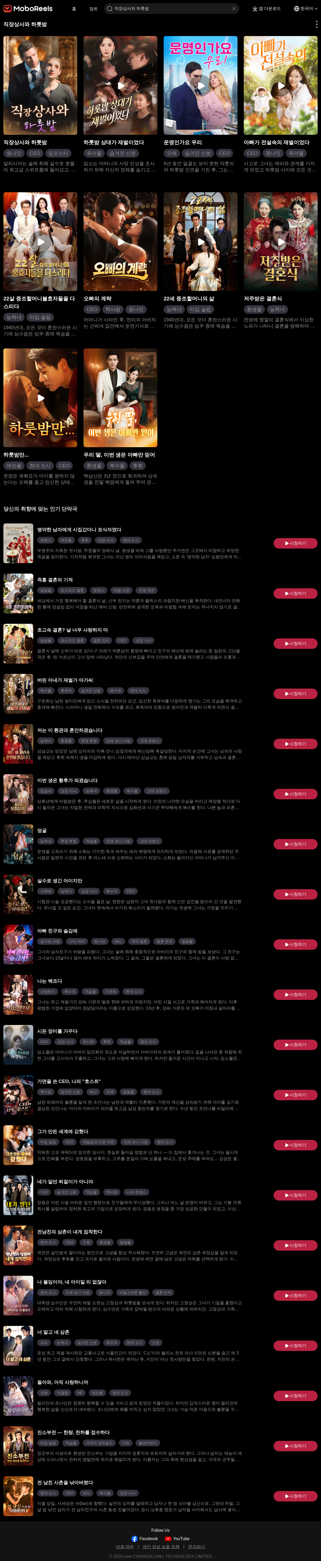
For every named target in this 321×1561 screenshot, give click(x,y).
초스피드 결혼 (72, 590)
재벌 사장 (121, 590)
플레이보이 (148, 1443)
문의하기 (196, 1547)
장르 (93, 9)
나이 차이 (77, 941)
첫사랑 (88, 1042)
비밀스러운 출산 (132, 1292)
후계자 (66, 691)
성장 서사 (106, 540)
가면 (44, 1192)
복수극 (115, 691)
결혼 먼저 (101, 640)
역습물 (91, 841)
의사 (44, 1343)
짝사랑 (113, 309)
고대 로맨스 (149, 741)
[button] (314, 24)
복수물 (117, 465)
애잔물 (14, 465)
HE (80, 1393)
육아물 (94, 153)
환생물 (254, 309)
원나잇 (14, 153)
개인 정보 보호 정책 (161, 1547)
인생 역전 (146, 590)
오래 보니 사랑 (118, 741)
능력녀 (14, 317)
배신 (118, 941)
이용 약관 (125, 1547)
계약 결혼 (139, 941)
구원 (86, 1242)
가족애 (45, 891)
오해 (172, 153)
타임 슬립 (40, 317)
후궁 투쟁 (89, 741)
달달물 (45, 590)
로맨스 (45, 540)
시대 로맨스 (136, 1192)
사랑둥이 (47, 991)
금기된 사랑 (50, 941)
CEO (35, 153)
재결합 (62, 1393)
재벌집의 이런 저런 (98, 1142)
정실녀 (45, 791)
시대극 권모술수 (99, 1443)
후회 (138, 465)
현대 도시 (40, 465)
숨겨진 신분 (123, 153)
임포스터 (58, 153)
